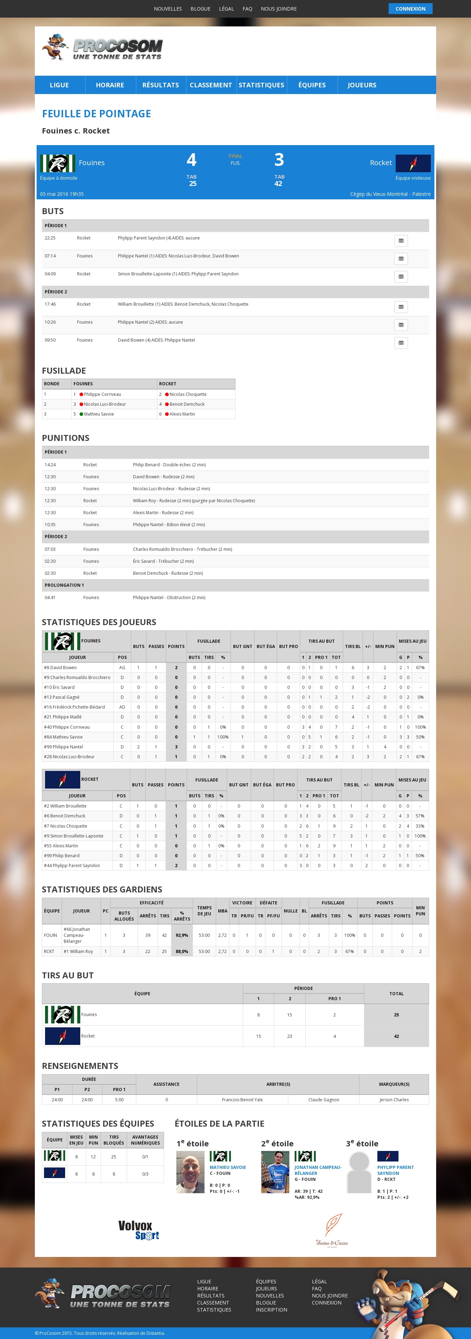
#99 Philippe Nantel (63, 747)
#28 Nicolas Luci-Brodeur (69, 757)
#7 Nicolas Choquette (65, 826)
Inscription (271, 1309)
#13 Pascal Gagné (62, 697)
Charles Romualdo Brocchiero (163, 549)
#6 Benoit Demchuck (64, 816)
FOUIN (50, 935)
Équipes (312, 85)
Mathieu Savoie (99, 414)
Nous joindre (279, 8)
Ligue (59, 85)
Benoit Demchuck (192, 304)
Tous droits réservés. (95, 1333)
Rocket (400, 162)
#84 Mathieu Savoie (63, 737)
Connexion (326, 1302)
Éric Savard (144, 561)
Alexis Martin (182, 414)
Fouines (85, 256)
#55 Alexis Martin (61, 846)
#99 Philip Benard (62, 856)
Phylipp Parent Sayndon (141, 238)
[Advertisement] (302, 51)
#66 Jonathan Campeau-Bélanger (77, 935)
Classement (211, 85)
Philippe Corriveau (102, 394)
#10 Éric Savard (59, 687)
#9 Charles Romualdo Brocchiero (77, 677)
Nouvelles (168, 8)
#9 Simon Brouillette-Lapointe (73, 836)
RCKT (49, 951)
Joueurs (362, 85)
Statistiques (261, 85)
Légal (226, 8)
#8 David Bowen (60, 668)
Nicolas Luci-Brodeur (190, 256)
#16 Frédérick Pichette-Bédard (74, 707)
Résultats (160, 85)
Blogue (200, 8)
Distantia (155, 1333)
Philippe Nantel (133, 256)
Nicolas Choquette (230, 304)
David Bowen (226, 256)
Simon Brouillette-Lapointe (144, 274)
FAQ (247, 8)
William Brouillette (136, 304)
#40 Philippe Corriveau (67, 727)
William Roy (144, 501)
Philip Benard (146, 465)
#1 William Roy (78, 951)
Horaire (110, 85)
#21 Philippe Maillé (63, 717)
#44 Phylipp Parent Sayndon (72, 865)
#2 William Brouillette (65, 806)
